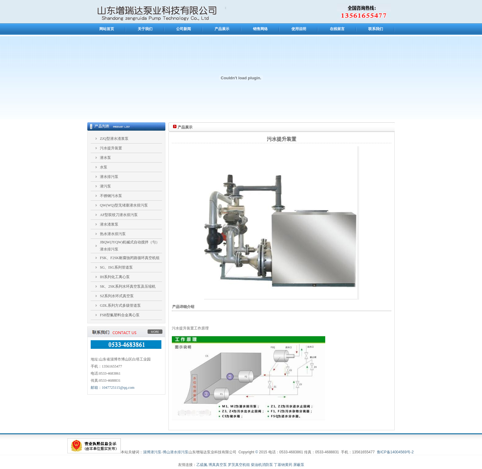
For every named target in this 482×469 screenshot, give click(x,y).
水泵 (103, 167)
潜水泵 (105, 158)
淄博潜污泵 (152, 452)
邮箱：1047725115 (112, 387)
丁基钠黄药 (283, 465)
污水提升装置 (111, 148)
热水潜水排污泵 (113, 234)
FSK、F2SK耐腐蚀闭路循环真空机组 (130, 258)
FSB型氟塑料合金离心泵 (120, 315)
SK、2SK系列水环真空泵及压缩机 (128, 286)
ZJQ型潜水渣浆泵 (114, 138)
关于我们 (145, 29)
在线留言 (337, 29)
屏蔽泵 (298, 465)
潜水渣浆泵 (109, 224)
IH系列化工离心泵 (115, 277)
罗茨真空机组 (239, 465)
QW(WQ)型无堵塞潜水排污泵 (124, 205)
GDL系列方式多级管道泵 (120, 305)
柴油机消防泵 (262, 465)
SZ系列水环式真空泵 (117, 296)
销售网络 (260, 29)
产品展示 (222, 29)
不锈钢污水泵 (111, 196)
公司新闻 (183, 29)
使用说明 (298, 29)
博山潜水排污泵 (175, 452)
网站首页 (106, 29)
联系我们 (375, 29)
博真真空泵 (217, 465)
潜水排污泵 (109, 177)
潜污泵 (105, 186)
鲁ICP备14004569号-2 (395, 452)
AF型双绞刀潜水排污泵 (119, 215)
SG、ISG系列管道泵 (116, 267)
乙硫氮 (201, 465)
